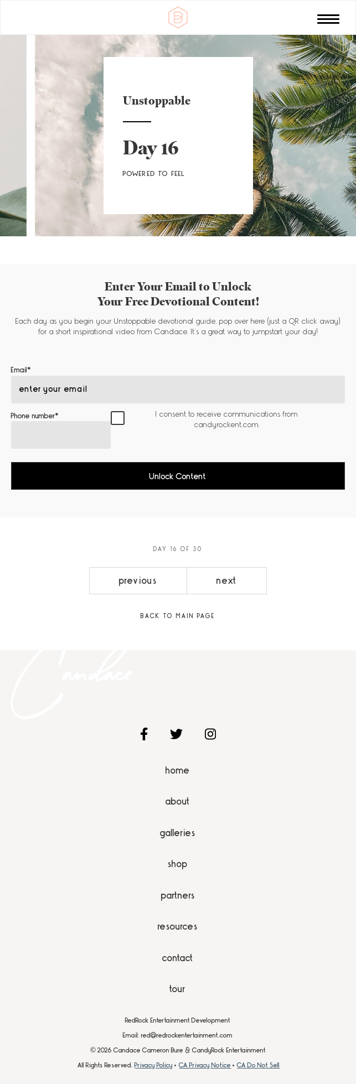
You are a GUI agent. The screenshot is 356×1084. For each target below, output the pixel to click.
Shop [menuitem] (178, 864)
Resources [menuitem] (178, 926)
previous (138, 580)
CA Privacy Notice (205, 1065)
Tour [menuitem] (177, 989)
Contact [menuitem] (177, 958)
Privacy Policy (154, 1065)
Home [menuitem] (178, 770)
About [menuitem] (178, 801)
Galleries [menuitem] (177, 833)
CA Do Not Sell (258, 1065)
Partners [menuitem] (178, 895)
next (226, 580)
